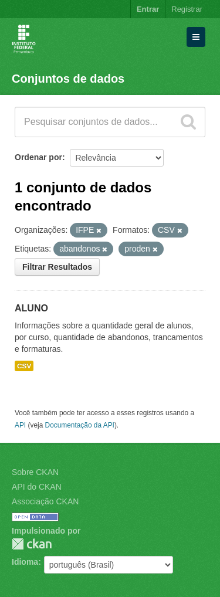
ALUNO (31, 308)
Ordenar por (38, 157)
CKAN (32, 544)
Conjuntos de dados (68, 78)
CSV (24, 366)
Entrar (148, 9)
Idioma (25, 562)
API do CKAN (37, 486)
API (20, 425)
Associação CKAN (45, 501)
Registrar (186, 9)
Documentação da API (79, 425)
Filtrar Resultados (57, 267)
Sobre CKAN (35, 472)
